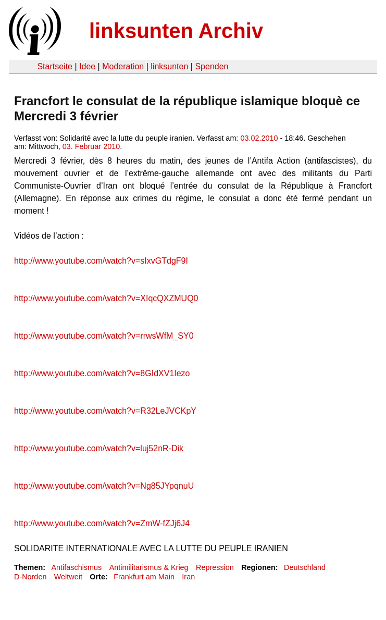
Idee (87, 66)
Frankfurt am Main (144, 577)
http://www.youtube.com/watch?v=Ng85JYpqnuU (104, 485)
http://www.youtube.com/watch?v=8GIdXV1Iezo (102, 373)
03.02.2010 (259, 138)
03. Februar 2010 (91, 146)
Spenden (211, 66)
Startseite (54, 66)
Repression (215, 567)
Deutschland (305, 567)
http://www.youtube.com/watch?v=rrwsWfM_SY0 (104, 335)
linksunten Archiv (176, 30)
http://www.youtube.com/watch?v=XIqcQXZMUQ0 (106, 298)
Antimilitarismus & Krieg (149, 567)
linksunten (169, 66)
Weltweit (68, 577)
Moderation (123, 66)
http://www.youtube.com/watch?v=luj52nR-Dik (98, 448)
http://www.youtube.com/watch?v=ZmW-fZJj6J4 (102, 523)
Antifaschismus (76, 567)
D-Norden (30, 577)
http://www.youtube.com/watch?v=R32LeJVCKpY (105, 410)
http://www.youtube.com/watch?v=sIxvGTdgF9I (101, 260)
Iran (188, 577)
